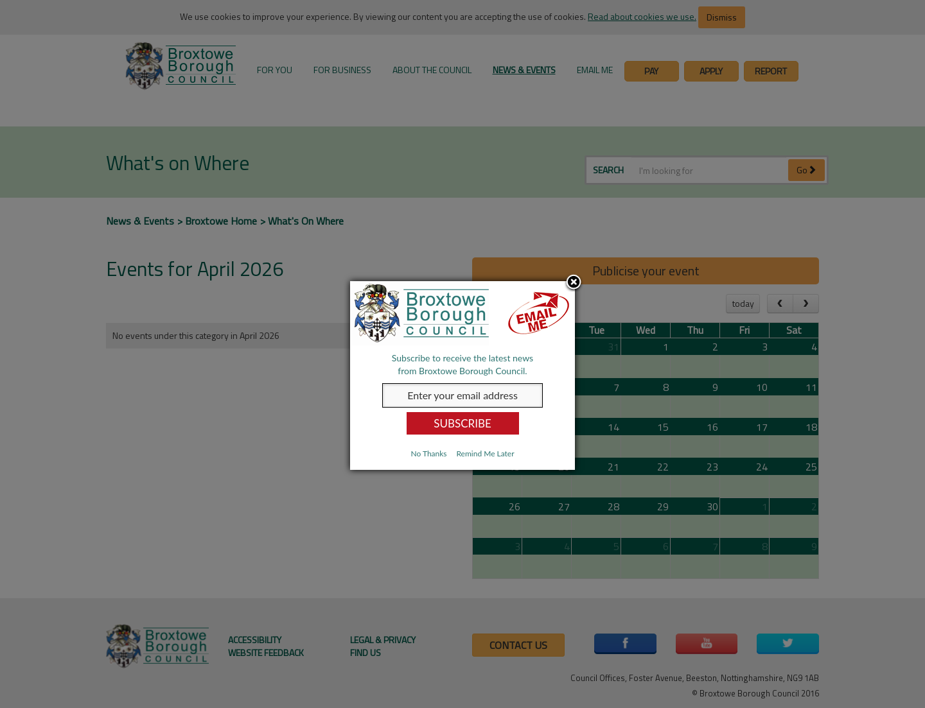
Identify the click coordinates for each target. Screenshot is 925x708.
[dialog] (462, 375)
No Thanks (428, 453)
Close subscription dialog (573, 283)
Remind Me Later (485, 453)
